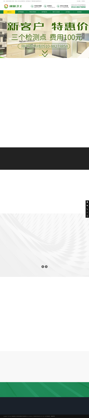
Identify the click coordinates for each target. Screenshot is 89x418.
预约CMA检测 (56, 11)
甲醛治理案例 (32, 11)
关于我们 (68, 11)
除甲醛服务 (21, 11)
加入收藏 (78, 1)
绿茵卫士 (9, 11)
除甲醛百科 (44, 11)
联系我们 (83, 1)
